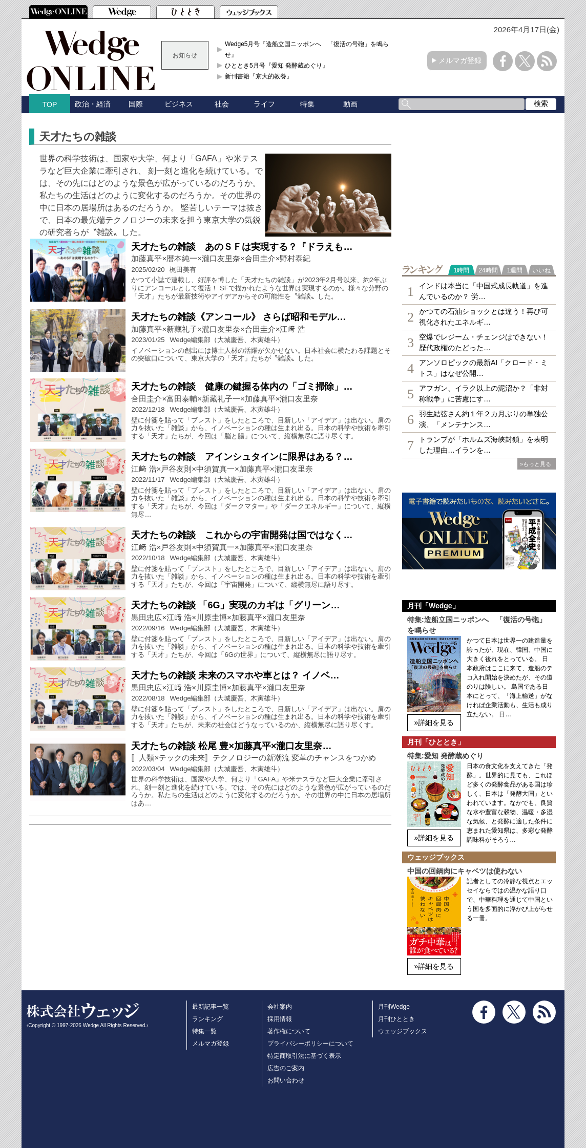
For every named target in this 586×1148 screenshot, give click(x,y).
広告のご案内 (285, 1068)
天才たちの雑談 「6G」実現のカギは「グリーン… (235, 605)
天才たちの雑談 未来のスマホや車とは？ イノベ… (235, 675)
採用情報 (279, 1019)
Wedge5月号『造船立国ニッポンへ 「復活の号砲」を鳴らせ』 (307, 49)
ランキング (207, 1019)
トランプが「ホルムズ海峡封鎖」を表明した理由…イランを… (483, 444)
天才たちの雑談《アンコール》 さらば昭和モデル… (238, 317)
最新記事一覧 (210, 1006)
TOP (50, 104)
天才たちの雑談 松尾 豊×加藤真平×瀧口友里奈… (231, 746)
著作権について (288, 1031)
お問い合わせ (285, 1080)
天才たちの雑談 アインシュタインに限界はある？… (241, 457)
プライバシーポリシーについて (310, 1043)
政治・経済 (93, 104)
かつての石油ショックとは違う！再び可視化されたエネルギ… (483, 316)
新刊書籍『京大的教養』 (258, 76)
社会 (222, 104)
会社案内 (279, 1006)
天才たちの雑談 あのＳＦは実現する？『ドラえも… (241, 247)
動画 (350, 104)
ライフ (264, 104)
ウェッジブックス (402, 1031)
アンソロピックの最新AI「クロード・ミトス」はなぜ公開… (483, 367)
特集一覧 (204, 1031)
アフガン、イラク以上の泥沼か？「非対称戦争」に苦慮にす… (483, 393)
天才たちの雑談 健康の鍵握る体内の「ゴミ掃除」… (241, 386)
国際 (136, 104)
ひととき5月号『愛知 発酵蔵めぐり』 (276, 65)
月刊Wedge (394, 1006)
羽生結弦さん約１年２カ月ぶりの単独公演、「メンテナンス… (483, 419)
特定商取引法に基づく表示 (304, 1055)
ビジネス (178, 104)
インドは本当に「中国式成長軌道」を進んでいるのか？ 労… (483, 291)
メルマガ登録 (460, 60)
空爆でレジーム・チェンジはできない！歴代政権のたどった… (483, 342)
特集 (307, 104)
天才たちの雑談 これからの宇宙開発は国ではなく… (241, 535)
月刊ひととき (396, 1019)
